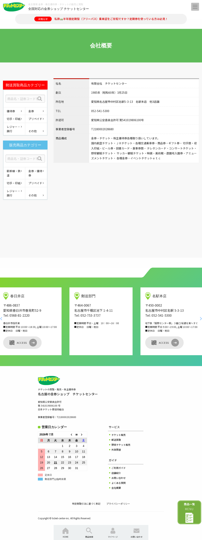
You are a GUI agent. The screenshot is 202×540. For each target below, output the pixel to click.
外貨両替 (116, 449)
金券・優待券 (35, 173)
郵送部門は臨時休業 (55, 479)
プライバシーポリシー (118, 503)
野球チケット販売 (120, 444)
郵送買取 (116, 439)
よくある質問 (118, 482)
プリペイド (35, 119)
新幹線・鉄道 (14, 173)
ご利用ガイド (118, 467)
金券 (31, 111)
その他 (32, 131)
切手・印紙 (14, 119)
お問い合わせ (118, 478)
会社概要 (116, 487)
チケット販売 (118, 434)
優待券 (11, 111)
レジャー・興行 (13, 129)
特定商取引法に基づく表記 (86, 503)
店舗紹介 (116, 473)
